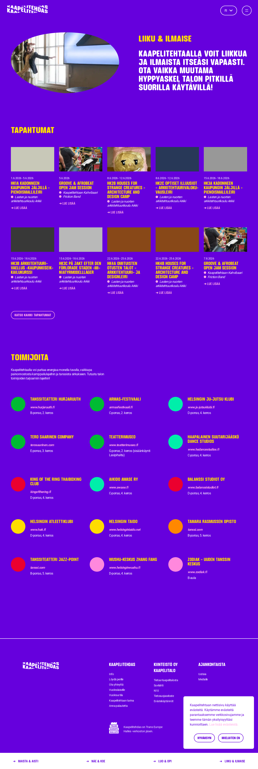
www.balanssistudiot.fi (203, 487)
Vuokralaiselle (117, 689)
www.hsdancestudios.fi (203, 449)
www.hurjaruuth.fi (42, 407)
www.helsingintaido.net (124, 530)
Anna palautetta (118, 705)
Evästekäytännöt (164, 701)
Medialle (203, 679)
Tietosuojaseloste (164, 696)
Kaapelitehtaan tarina (121, 700)
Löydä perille (116, 679)
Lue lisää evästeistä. (223, 724)
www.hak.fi (38, 530)
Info (111, 674)
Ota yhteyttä (116, 684)
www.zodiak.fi (197, 572)
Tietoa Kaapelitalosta (166, 680)
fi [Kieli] (229, 10)
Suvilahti (158, 685)
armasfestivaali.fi (120, 407)
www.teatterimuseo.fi (123, 445)
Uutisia (202, 674)
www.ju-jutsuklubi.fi (201, 407)
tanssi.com (195, 530)
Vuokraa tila (116, 695)
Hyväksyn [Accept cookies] (204, 738)
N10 (156, 690)
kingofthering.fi (40, 492)
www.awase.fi (118, 487)
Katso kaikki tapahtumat (33, 315)
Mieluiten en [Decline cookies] (231, 738)
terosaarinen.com (42, 445)
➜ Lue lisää (19, 208)
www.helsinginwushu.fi (124, 567)
